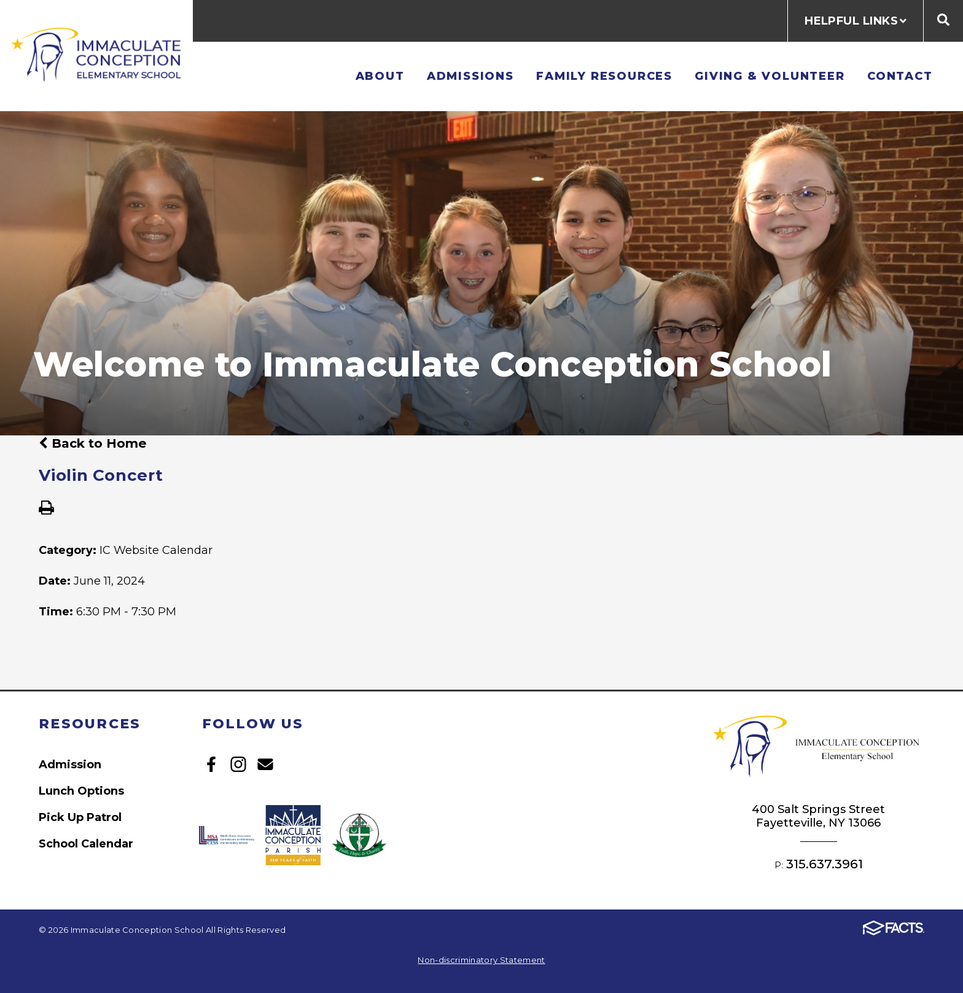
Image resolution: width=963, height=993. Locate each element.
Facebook (211, 764)
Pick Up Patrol (80, 817)
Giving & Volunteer (770, 76)
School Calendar (86, 843)
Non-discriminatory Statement (481, 960)
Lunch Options (81, 791)
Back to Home (93, 443)
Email (265, 764)
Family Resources (604, 76)
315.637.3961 (824, 863)
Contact (900, 76)
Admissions (470, 76)
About (380, 76)
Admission (70, 764)
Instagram (238, 764)
